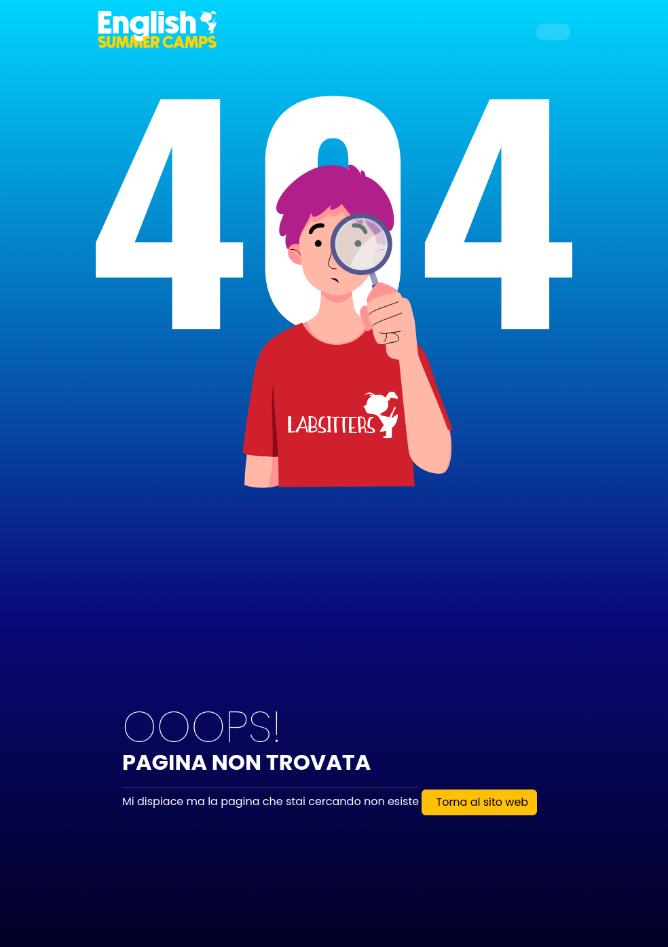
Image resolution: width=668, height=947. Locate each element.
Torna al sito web (482, 802)
